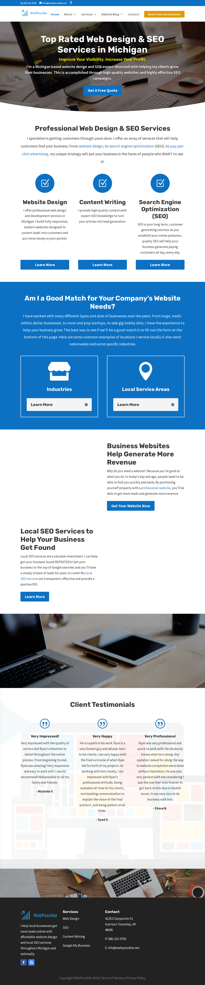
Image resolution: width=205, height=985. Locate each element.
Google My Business (76, 945)
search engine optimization (131, 146)
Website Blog (110, 14)
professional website (155, 488)
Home (55, 14)
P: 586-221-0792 (115, 939)
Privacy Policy (136, 978)
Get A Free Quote (103, 90)
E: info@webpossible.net (122, 948)
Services (87, 14)
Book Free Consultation (164, 14)
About (68, 14)
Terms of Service (112, 978)
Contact (133, 14)
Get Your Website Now (130, 505)
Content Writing (74, 936)
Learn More (45, 264)
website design (91, 146)
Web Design (71, 918)
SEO (66, 927)
